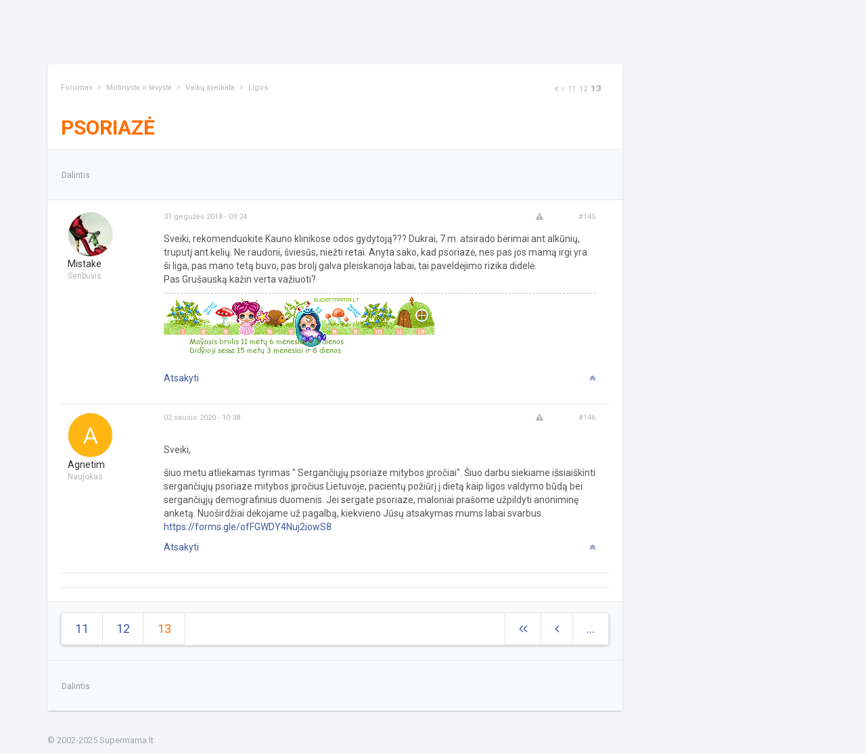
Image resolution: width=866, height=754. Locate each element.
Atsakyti (181, 378)
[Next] (556, 89)
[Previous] (563, 89)
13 (596, 88)
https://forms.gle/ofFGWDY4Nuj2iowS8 (248, 526)
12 (583, 89)
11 (572, 89)
